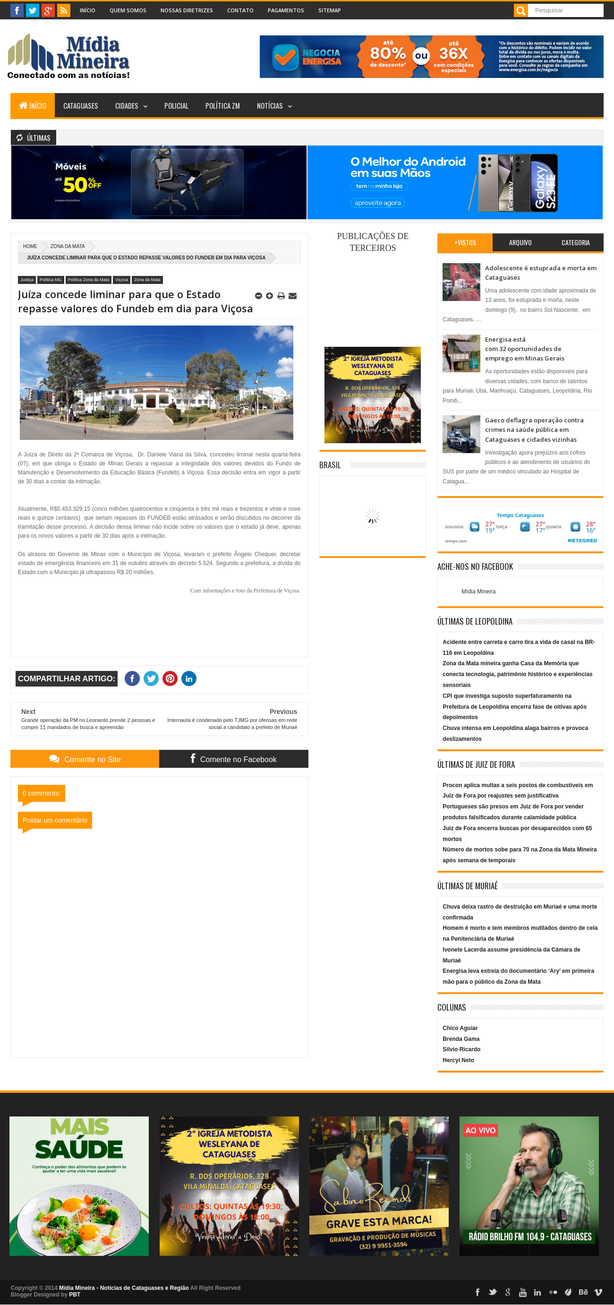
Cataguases (80, 105)
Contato (240, 10)
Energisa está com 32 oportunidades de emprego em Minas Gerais (524, 349)
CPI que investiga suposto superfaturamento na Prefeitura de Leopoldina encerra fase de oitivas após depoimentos (515, 707)
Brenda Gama (461, 1039)
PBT (74, 1294)
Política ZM (222, 105)
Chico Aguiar (460, 1028)
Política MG (51, 279)
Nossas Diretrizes (187, 10)
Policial (176, 105)
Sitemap (329, 10)
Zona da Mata (68, 246)
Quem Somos (128, 10)
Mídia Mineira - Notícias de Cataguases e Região (124, 1288)
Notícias (270, 105)
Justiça (27, 279)
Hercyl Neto (458, 1060)
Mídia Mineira (478, 591)
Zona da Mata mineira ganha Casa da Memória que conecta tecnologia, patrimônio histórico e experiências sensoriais (517, 674)
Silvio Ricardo (461, 1049)
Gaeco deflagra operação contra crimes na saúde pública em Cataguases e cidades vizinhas (534, 430)
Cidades (126, 105)
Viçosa (121, 279)
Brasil (330, 465)
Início (87, 10)
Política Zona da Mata (89, 279)
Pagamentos (286, 10)
